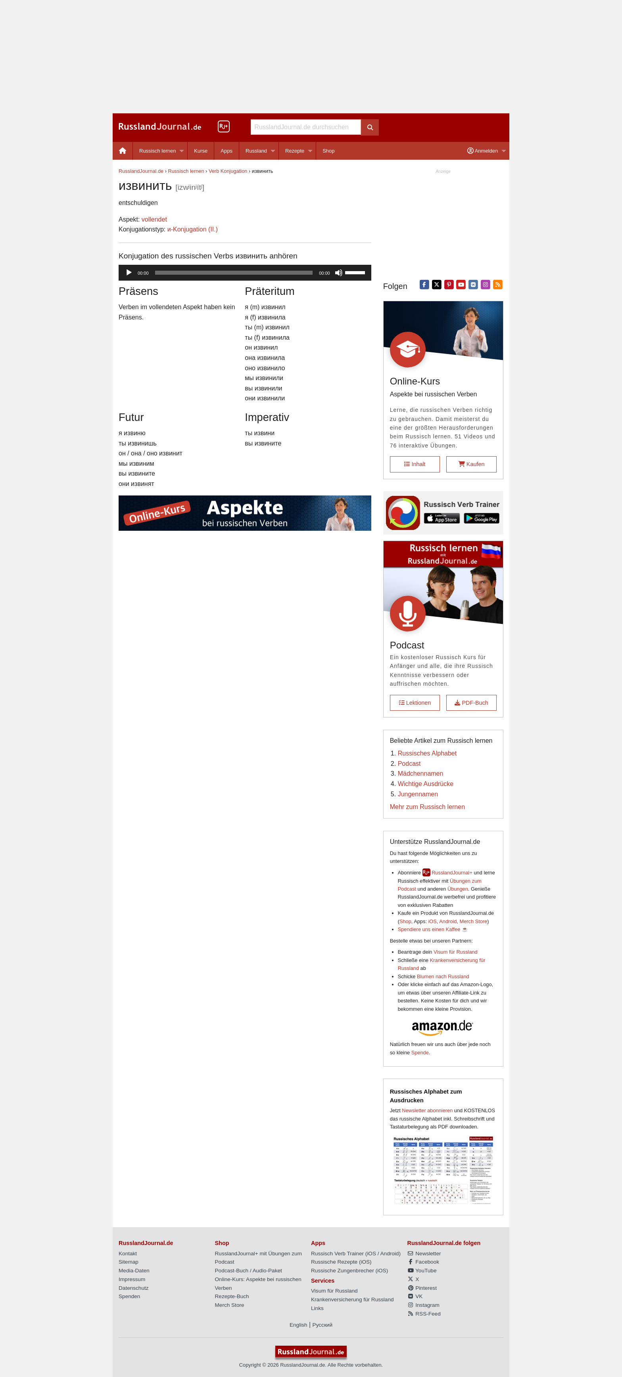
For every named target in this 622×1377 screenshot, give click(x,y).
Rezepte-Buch (232, 1296)
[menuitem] (123, 151)
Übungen (457, 889)
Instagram (423, 1305)
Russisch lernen (157, 151)
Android (448, 921)
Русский (322, 1325)
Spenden (129, 1296)
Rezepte (294, 151)
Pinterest (422, 1288)
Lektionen (415, 703)
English (298, 1325)
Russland (256, 151)
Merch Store (473, 921)
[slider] (234, 273)
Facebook (423, 1262)
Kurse (200, 151)
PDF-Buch (471, 703)
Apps (226, 151)
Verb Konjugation (228, 171)
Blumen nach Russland (443, 976)
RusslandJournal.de (141, 171)
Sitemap (128, 1262)
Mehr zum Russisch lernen (427, 806)
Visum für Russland (456, 952)
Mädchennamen (420, 773)
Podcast (409, 763)
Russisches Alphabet (427, 753)
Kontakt (128, 1254)
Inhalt (414, 464)
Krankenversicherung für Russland (352, 1299)
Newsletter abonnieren (427, 1110)
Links (317, 1308)
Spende (420, 1053)
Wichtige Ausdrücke (426, 783)
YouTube (422, 1271)
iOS (432, 921)
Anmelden (482, 151)
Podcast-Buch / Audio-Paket (248, 1271)
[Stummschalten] (339, 273)
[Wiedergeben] (129, 273)
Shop (328, 151)
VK (415, 1296)
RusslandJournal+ (452, 873)
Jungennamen (418, 794)
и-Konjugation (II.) (192, 229)
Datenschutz (134, 1288)
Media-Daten (134, 1271)
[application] (245, 273)
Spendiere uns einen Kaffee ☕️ (433, 929)
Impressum (132, 1279)
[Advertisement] (311, 56)
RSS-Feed (424, 1314)
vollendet (154, 219)
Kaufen (472, 464)
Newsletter (424, 1254)
